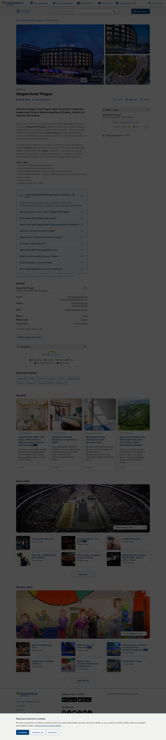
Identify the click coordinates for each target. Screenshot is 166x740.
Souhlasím (22, 732)
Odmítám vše (38, 732)
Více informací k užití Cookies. (48, 725)
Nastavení (52, 732)
